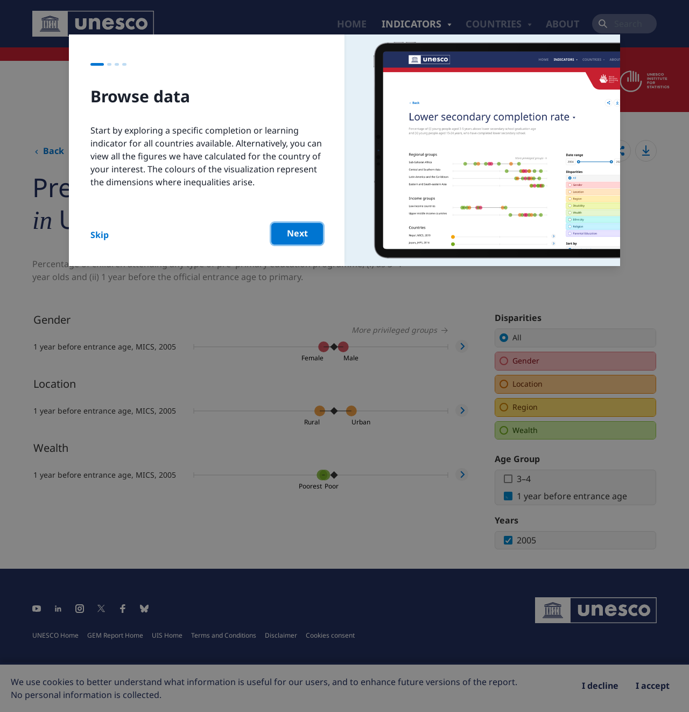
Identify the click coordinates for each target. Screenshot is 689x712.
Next (297, 233)
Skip (99, 235)
